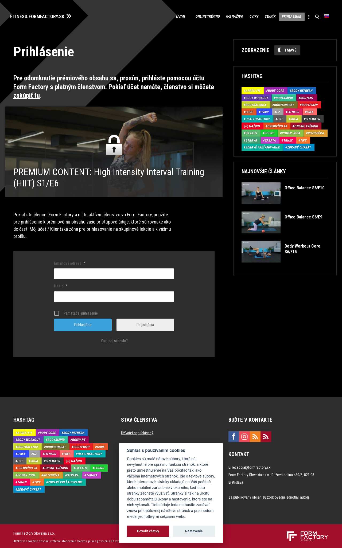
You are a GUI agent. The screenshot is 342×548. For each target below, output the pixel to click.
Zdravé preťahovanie (263, 146)
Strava (251, 138)
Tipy (303, 138)
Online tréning (176, 16)
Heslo (60, 284)
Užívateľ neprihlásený (137, 431)
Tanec (288, 138)
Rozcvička (316, 132)
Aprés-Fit (253, 89)
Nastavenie (194, 531)
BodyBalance (256, 103)
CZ (278, 110)
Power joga (291, 132)
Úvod (147, 16)
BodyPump (310, 103)
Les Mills (313, 117)
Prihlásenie (282, 16)
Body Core (276, 89)
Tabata (270, 138)
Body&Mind (284, 96)
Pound (269, 132)
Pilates (251, 132)
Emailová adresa (69, 261)
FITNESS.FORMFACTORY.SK (43, 15)
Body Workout (257, 96)
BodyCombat (284, 103)
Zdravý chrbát (299, 146)
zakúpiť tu (26, 94)
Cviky (234, 16)
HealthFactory (258, 117)
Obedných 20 (277, 124)
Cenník (255, 16)
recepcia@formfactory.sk (251, 465)
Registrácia (145, 322)
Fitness (293, 110)
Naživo (212, 16)
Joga (294, 117)
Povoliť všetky (148, 531)
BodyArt (307, 96)
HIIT (280, 117)
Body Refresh (302, 89)
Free (310, 110)
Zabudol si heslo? (114, 338)
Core (249, 110)
